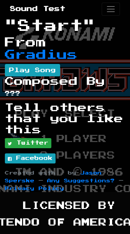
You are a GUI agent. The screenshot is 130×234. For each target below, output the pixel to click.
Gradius (41, 55)
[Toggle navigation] (111, 9)
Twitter (28, 143)
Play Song (32, 70)
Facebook (30, 158)
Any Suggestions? (81, 181)
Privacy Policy (34, 189)
